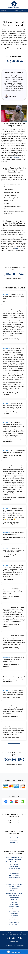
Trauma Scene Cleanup (13, 883)
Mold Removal (14, 912)
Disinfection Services (14, 874)
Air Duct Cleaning (14, 921)
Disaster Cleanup (14, 863)
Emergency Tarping (14, 870)
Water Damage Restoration (14, 854)
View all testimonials (14, 740)
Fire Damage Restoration (14, 857)
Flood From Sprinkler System (14, 881)
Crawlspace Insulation (14, 868)
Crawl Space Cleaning (14, 866)
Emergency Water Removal (14, 890)
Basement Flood (14, 892)
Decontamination (14, 879)
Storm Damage (14, 861)
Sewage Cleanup (14, 917)
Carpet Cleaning (14, 919)
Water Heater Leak (14, 906)
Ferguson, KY (14, 837)
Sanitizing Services (14, 877)
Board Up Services (14, 872)
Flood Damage (14, 910)
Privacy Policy (8, 942)
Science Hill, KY (14, 839)
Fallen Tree (14, 915)
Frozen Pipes (14, 901)
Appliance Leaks (14, 895)
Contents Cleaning (14, 886)
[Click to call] (14, 952)
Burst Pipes (14, 899)
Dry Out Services (14, 908)
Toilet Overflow (14, 897)
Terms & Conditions (18, 942)
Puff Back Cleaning (14, 888)
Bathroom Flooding (14, 903)
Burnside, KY (14, 835)
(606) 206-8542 (20, 10)
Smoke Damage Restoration (14, 859)
